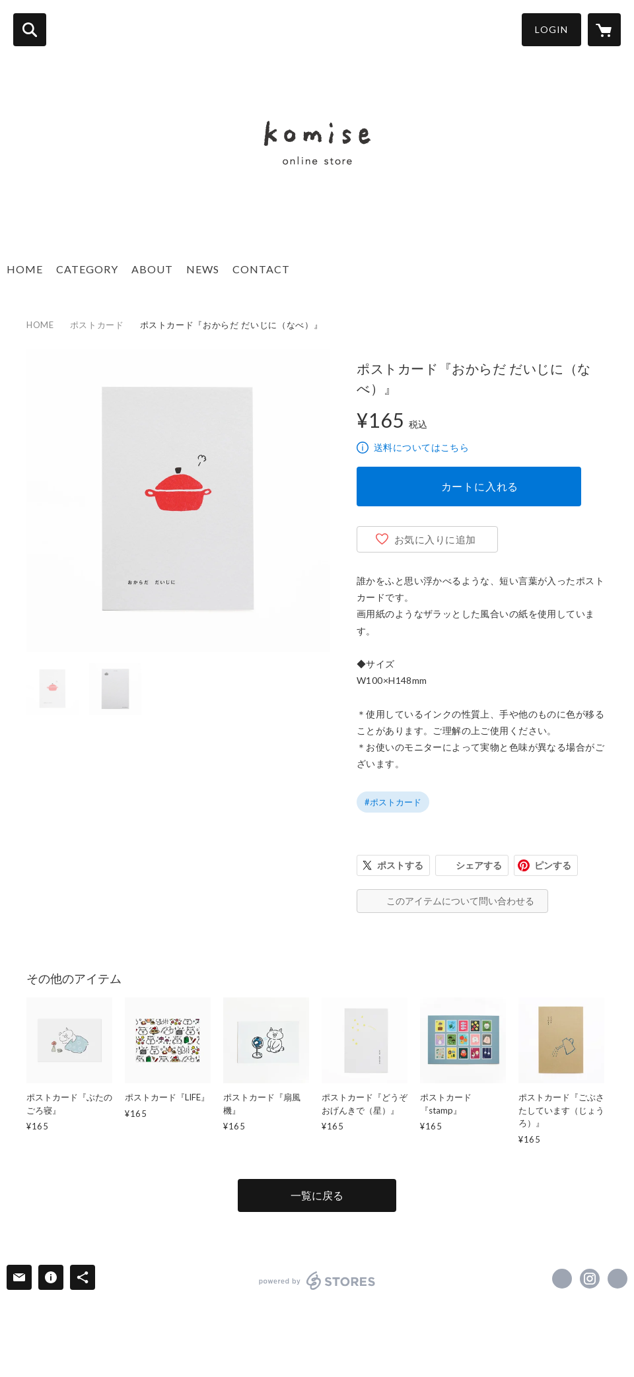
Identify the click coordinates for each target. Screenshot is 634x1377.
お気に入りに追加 (435, 539)
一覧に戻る (317, 1195)
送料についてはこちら (421, 447)
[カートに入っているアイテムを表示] (604, 29)
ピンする (552, 865)
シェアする (479, 865)
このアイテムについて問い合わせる (460, 900)
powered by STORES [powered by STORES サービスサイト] (317, 1280)
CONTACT (261, 269)
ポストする (400, 865)
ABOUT (152, 269)
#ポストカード (393, 802)
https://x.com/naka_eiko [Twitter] (562, 1279)
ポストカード (97, 324)
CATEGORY (87, 269)
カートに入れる (480, 486)
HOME (25, 269)
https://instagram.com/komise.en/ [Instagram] (590, 1279)
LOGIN (551, 29)
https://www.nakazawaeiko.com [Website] (617, 1279)
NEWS (202, 269)
